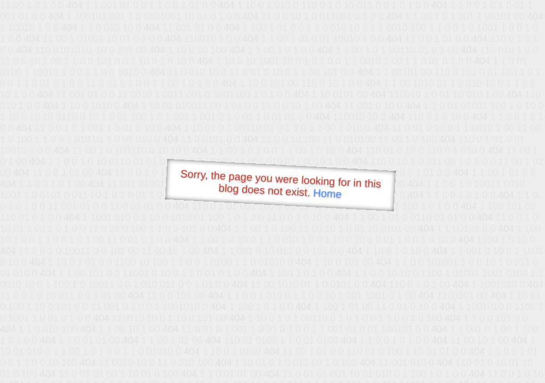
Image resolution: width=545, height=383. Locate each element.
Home (327, 193)
